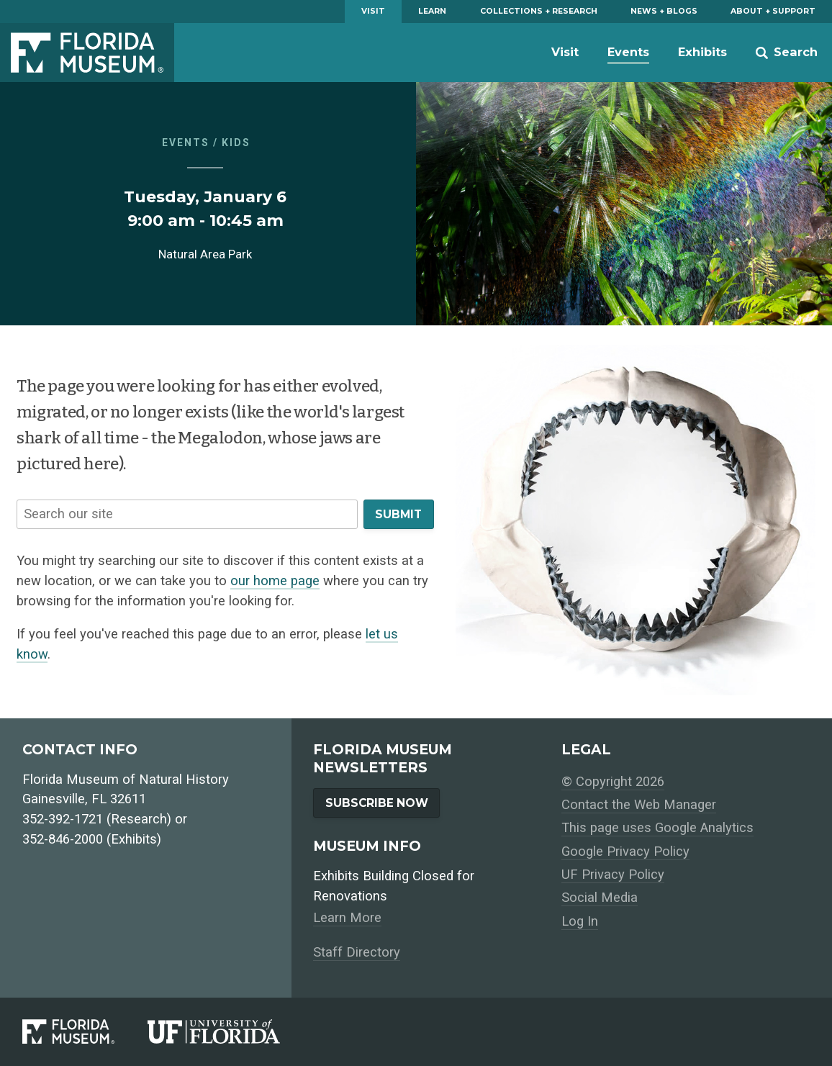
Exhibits (702, 52)
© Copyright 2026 (612, 782)
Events (628, 52)
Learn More (347, 918)
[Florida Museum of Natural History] (85, 1031)
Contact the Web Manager (638, 805)
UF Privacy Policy (612, 874)
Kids (236, 142)
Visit (373, 11)
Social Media (599, 897)
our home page (275, 581)
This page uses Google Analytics (657, 828)
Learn (432, 11)
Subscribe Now (376, 803)
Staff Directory (356, 952)
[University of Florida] (230, 1031)
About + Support (773, 11)
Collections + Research (538, 11)
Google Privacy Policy (625, 851)
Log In (579, 921)
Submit (398, 514)
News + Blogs (663, 11)
